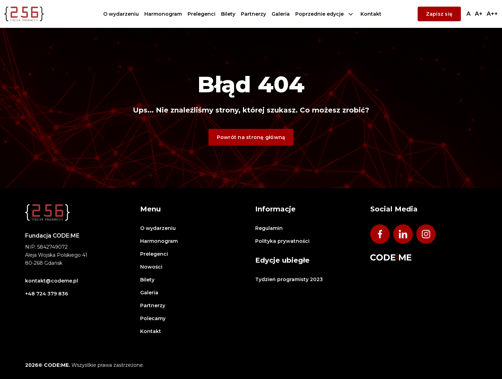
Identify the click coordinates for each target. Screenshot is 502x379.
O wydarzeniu (121, 14)
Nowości (151, 267)
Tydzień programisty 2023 (289, 279)
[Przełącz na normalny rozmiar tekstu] (468, 13)
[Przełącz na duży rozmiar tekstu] (492, 13)
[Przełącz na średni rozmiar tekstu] (478, 13)
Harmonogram (163, 14)
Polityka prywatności (282, 241)
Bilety (228, 14)
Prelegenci (201, 14)
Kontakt (370, 14)
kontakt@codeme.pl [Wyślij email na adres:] (51, 281)
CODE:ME (399, 14)
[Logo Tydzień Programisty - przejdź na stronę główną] (24, 14)
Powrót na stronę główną (251, 137)
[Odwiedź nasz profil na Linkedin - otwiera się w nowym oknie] (403, 234)
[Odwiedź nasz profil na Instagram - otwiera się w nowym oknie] (426, 234)
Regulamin (269, 228)
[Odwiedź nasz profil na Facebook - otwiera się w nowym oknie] (380, 234)
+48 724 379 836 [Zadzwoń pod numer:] (46, 294)
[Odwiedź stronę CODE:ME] (390, 257)
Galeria (281, 14)
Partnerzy (253, 14)
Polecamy (153, 318)
